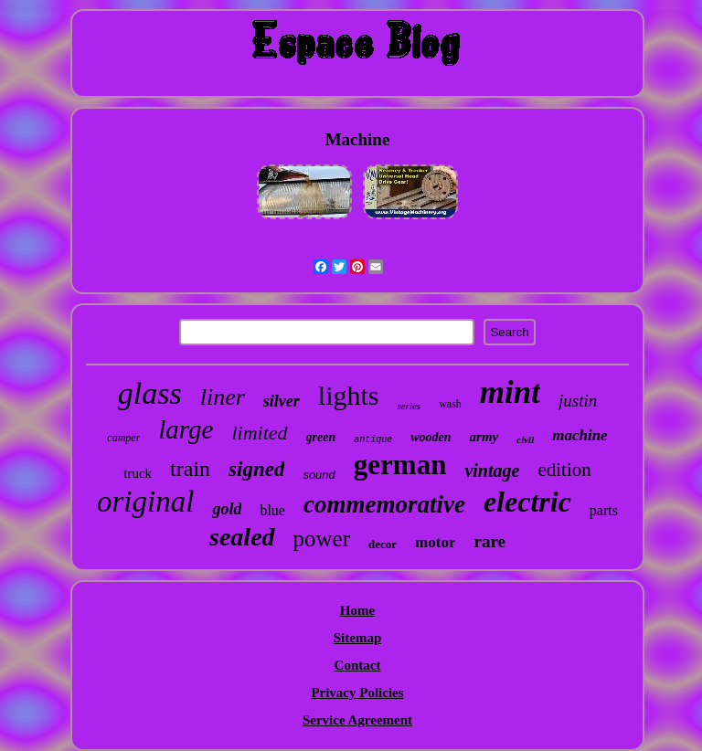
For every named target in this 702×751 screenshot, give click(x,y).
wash (450, 403)
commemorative (384, 504)
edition (563, 470)
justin (577, 400)
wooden (430, 437)
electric (527, 501)
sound (319, 474)
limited (259, 432)
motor (435, 542)
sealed (242, 537)
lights (348, 395)
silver (281, 401)
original (145, 501)
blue (272, 510)
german (400, 465)
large (185, 429)
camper (123, 437)
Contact (358, 665)
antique (373, 440)
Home (357, 610)
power (321, 538)
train (190, 469)
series (408, 405)
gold (226, 509)
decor (382, 544)
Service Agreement (357, 720)
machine (579, 435)
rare (489, 541)
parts (604, 510)
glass (150, 393)
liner (222, 397)
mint (510, 392)
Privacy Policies (357, 692)
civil (525, 439)
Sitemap (358, 637)
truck (137, 473)
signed (256, 469)
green (321, 437)
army (484, 436)
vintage (491, 470)
